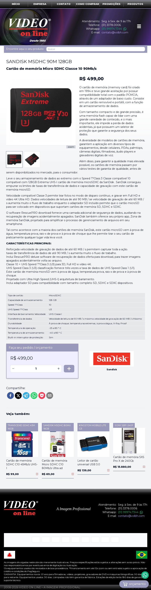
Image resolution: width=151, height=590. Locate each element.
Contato (64, 4)
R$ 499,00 (91, 78)
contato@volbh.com (115, 32)
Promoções (111, 4)
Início (16, 4)
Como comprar (87, 4)
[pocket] (41, 395)
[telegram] (26, 395)
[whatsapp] (34, 395)
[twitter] (18, 395)
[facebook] (10, 395)
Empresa (39, 4)
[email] (49, 395)
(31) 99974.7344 (114, 28)
